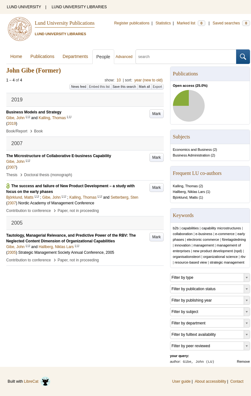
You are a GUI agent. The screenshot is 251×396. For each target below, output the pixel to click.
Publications (42, 56)
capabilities (190, 228)
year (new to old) (148, 80)
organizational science (220, 257)
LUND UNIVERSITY (24, 7)
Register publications (131, 23)
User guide (181, 381)
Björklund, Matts (185, 197)
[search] (185, 56)
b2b (176, 228)
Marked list (191, 23)
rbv (243, 257)
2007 (12, 167)
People (103, 56)
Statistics (163, 23)
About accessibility (210, 381)
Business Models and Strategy (34, 112)
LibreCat (37, 381)
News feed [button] (78, 86)
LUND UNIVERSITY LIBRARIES (79, 7)
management (204, 245)
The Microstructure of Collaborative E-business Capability (58, 156)
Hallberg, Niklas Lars (189, 192)
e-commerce (224, 234)
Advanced (124, 56)
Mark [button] (156, 114)
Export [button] (157, 86)
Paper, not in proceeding (78, 210)
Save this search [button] (124, 86)
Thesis (11, 175)
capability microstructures (221, 228)
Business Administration (191, 155)
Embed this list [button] (99, 86)
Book (38, 131)
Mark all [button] (144, 86)
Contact (236, 381)
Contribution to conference (28, 210)
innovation (182, 245)
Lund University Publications (65, 23)
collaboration (183, 234)
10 (118, 80)
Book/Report (17, 131)
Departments (75, 56)
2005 (12, 252)
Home (16, 56)
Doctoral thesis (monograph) (48, 175)
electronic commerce (203, 239)
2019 (12, 123)
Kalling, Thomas (185, 186)
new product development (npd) (217, 251)
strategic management (227, 262)
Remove (243, 361)
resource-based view (191, 262)
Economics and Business (192, 149)
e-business (203, 234)
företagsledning (234, 239)
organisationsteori (187, 257)
